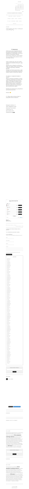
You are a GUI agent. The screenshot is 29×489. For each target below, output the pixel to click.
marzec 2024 (8, 285)
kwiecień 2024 (8, 284)
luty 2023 (8, 299)
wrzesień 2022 (8, 304)
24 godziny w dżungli (17, 443)
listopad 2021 (8, 315)
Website (7, 243)
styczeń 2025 (8, 274)
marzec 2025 (8, 272)
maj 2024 (8, 283)
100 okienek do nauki (9, 432)
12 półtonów (11, 475)
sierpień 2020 (8, 331)
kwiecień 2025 (8, 271)
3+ (8, 220)
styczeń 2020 (8, 338)
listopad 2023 (8, 289)
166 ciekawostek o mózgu (17, 476)
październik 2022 (9, 303)
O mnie (14, 23)
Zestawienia (9, 18)
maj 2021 (8, 321)
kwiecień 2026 (8, 258)
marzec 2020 (8, 336)
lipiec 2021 (8, 319)
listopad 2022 (8, 302)
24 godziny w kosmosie (18, 436)
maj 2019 (8, 347)
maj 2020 (8, 334)
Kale (16, 486)
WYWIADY (16, 18)
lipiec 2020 (8, 332)
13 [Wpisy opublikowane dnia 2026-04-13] (15, 7)
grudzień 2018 (8, 352)
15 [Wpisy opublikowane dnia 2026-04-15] (18, 7)
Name (6, 237)
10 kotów (8, 440)
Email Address (8, 240)
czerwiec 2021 (8, 320)
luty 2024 (8, 286)
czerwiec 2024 (8, 282)
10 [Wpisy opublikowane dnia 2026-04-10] (20, 6)
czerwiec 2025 (8, 269)
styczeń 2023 (8, 300)
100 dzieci (10, 445)
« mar (22, 11)
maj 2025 (8, 270)
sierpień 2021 (8, 318)
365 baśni (16, 440)
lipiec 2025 (8, 268)
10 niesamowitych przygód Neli (11, 466)
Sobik (13, 112)
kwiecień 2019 (8, 348)
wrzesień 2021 (8, 317)
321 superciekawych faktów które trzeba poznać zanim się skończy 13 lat (14, 439)
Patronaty (12, 18)
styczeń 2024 (8, 287)
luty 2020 (8, 337)
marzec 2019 (8, 349)
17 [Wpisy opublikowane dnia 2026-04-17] (20, 7)
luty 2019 (8, 350)
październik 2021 (9, 316)
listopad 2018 (8, 353)
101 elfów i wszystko (16, 445)
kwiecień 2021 (8, 322)
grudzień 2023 (8, 288)
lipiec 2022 (8, 306)
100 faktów (12, 440)
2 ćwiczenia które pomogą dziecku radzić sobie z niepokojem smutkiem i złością (14, 441)
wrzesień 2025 (8, 266)
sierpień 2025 (8, 267)
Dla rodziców (19, 18)
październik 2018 (9, 354)
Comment (7, 246)
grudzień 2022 (8, 301)
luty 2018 (8, 363)
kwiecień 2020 (8, 335)
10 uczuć (16, 474)
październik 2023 (9, 290)
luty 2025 (8, 273)
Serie (9, 220)
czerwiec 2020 (8, 333)
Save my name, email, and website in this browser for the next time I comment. (13, 252)
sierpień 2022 (8, 305)
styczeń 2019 (8, 351)
